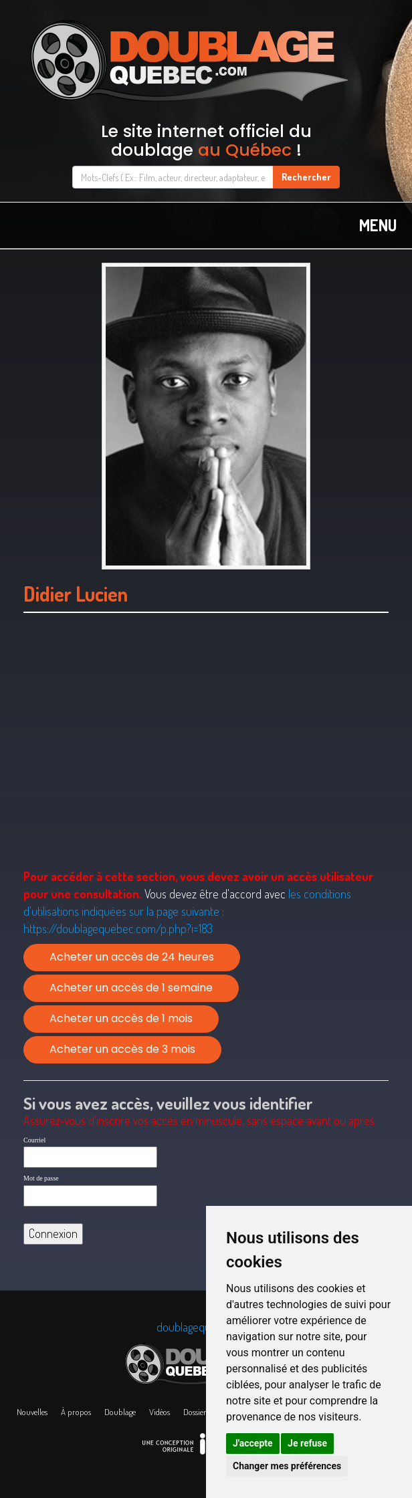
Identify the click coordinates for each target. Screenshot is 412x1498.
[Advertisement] (206, 758)
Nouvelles (32, 1411)
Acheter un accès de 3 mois (122, 1049)
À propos (76, 1411)
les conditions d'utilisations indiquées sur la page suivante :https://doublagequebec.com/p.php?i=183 (187, 910)
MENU (378, 225)
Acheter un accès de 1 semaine (131, 987)
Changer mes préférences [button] (287, 1466)
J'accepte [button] (253, 1443)
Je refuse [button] (307, 1443)
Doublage (120, 1411)
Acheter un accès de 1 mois (121, 1018)
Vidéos (159, 1411)
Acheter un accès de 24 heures (131, 957)
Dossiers (196, 1411)
